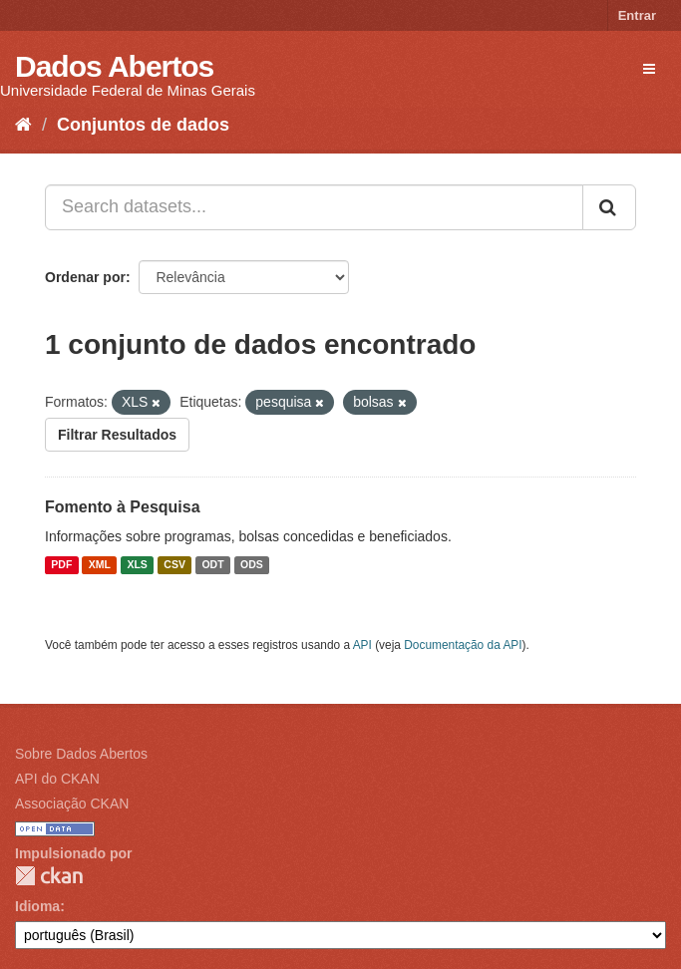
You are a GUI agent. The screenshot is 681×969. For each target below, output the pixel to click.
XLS (137, 565)
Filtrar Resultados (117, 435)
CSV (174, 565)
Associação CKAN (72, 803)
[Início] (23, 125)
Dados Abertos (114, 66)
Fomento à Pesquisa (122, 506)
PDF (61, 565)
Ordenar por (85, 277)
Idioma (37, 906)
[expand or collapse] (649, 69)
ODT (212, 565)
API (362, 645)
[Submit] (609, 207)
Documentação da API (462, 645)
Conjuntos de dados (143, 125)
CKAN (49, 875)
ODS (251, 565)
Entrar (637, 15)
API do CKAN (57, 779)
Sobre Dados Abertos (81, 754)
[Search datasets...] (314, 207)
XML (100, 565)
